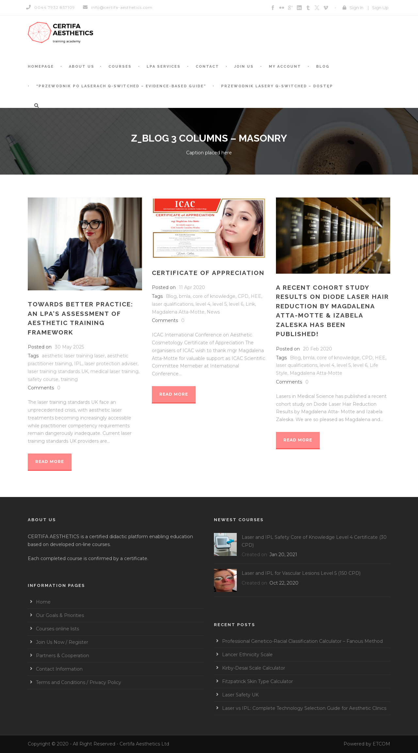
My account (285, 66)
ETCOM (381, 744)
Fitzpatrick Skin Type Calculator (257, 681)
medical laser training (114, 371)
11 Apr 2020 (192, 287)
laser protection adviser (111, 364)
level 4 (203, 304)
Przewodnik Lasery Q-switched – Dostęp (277, 86)
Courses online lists (57, 629)
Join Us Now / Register (62, 642)
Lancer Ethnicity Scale (247, 655)
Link (250, 304)
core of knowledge (214, 296)
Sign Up (380, 7)
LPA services (164, 66)
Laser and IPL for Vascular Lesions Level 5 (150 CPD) (301, 573)
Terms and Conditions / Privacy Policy (78, 682)
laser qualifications (172, 304)
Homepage (41, 66)
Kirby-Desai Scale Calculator (253, 668)
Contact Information (59, 669)
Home (43, 602)
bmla (184, 296)
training (69, 379)
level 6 (236, 304)
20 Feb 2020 (317, 349)
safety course (43, 379)
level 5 (220, 304)
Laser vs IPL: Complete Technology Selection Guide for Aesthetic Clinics (304, 708)
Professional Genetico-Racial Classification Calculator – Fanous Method (302, 641)
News (213, 312)
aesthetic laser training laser (73, 356)
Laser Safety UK (240, 695)
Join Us (244, 66)
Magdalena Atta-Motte (178, 312)
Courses (120, 66)
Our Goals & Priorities (60, 615)
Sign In (356, 7)
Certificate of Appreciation (208, 272)
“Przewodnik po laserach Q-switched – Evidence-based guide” (121, 86)
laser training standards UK (58, 371)
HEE (256, 296)
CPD (243, 296)
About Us (81, 66)
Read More (49, 461)
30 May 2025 (69, 347)
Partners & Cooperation (62, 656)
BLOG (323, 66)
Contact (207, 66)
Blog (171, 296)
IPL (78, 364)
